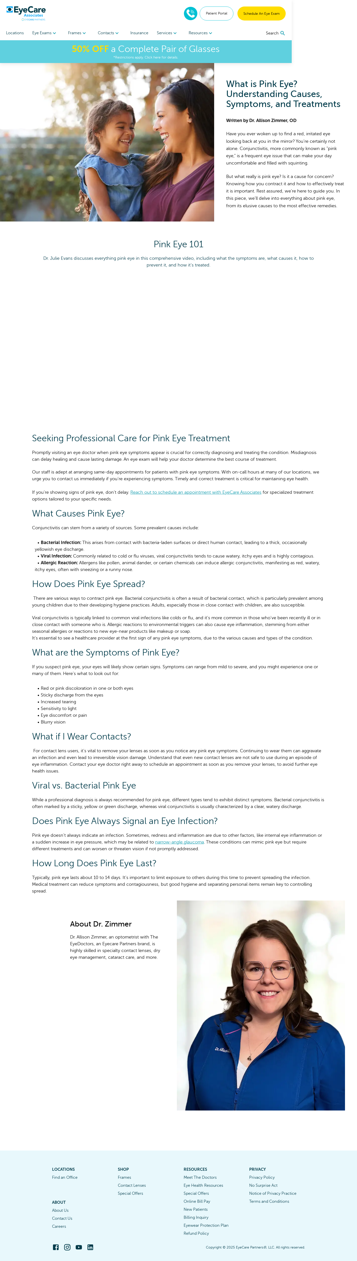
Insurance (172, 33)
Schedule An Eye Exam (327, 14)
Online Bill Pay (197, 1201)
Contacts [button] (133, 33)
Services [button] (208, 33)
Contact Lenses (132, 1185)
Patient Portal (281, 13)
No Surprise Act (263, 1185)
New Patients (196, 1209)
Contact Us (62, 1218)
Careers (59, 1226)
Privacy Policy (262, 1177)
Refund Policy (196, 1233)
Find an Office (65, 1177)
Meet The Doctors (200, 1177)
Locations (15, 33)
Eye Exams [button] (53, 33)
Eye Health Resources (203, 1185)
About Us (60, 1210)
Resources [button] (250, 33)
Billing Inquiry (196, 1217)
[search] (341, 33)
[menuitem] (53, 33)
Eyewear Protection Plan (206, 1225)
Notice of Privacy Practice (272, 1193)
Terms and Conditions (269, 1201)
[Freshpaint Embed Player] (178, 345)
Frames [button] (94, 33)
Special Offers (130, 1193)
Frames (124, 1177)
